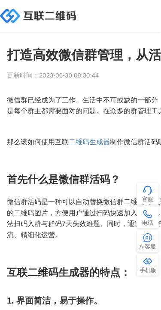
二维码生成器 (89, 142)
